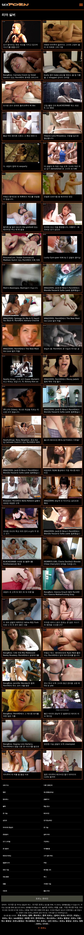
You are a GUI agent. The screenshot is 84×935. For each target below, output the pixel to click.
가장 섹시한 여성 (71, 907)
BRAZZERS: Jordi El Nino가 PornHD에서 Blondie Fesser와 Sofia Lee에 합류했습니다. (62, 290)
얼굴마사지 (6, 863)
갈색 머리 (47, 834)
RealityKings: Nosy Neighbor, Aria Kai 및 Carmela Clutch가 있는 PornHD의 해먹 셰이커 (21, 442)
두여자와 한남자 (8, 827)
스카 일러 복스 (48, 856)
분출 (4, 884)
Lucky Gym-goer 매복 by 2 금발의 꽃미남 (62, 257)
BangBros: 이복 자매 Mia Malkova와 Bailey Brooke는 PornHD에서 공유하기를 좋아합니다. (21, 655)
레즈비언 (46, 813)
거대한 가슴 (47, 884)
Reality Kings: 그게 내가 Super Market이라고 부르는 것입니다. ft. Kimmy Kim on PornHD (21, 381)
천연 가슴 (6, 870)
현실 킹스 (47, 806)
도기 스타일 (6, 841)
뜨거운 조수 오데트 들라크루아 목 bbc (19, 105)
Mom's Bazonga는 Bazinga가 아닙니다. (20, 288)
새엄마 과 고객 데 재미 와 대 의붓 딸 (18, 592)
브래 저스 (6, 785)
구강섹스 (46, 841)
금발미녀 (46, 799)
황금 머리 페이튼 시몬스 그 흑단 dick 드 (20, 136)
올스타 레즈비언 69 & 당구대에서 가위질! (61, 440)
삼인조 (5, 820)
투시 (45, 877)
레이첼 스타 (47, 870)
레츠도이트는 (7, 856)
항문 (4, 792)
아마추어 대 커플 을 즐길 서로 (15, 774)
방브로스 (5, 799)
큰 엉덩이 (6, 849)
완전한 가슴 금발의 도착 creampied (59, 744)
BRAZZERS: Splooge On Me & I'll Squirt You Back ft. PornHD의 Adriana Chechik (21, 319)
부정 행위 (6, 877)
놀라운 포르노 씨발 (50, 907)
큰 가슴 (5, 813)
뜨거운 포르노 (38, 905)
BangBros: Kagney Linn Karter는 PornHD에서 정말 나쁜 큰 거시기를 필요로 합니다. (21, 746)
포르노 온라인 (42, 898)
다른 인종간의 (48, 785)
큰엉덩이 (5, 834)
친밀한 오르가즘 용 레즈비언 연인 (58, 197)
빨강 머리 (47, 891)
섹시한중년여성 (48, 792)
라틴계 (5, 891)
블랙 (4, 806)
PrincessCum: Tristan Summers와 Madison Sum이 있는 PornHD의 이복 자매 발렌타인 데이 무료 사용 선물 (21, 260)
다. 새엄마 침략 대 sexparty (15, 166)
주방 (45, 863)
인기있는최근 (48, 820)
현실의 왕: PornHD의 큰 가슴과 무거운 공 (61, 349)
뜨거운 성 (12, 905)
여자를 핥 (47, 849)
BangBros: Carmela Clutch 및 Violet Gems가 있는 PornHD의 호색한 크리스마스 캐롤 (20, 77)
